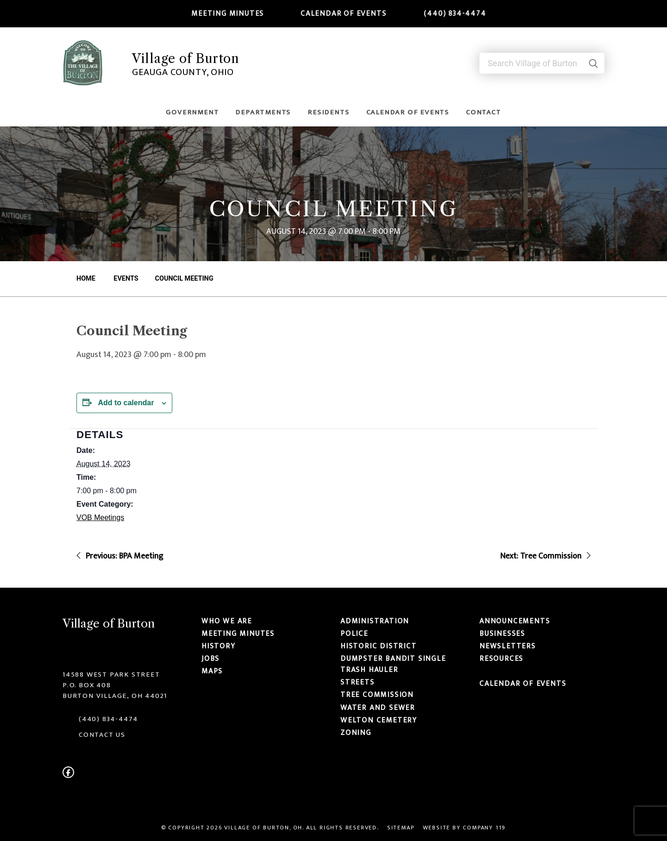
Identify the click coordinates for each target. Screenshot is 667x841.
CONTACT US (102, 735)
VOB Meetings (100, 517)
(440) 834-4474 (449, 13)
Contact (483, 112)
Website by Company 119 (464, 828)
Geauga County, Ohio (183, 71)
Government (192, 112)
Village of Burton (185, 58)
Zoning (355, 733)
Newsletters (507, 646)
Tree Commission (377, 695)
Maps (212, 671)
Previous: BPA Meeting (119, 556)
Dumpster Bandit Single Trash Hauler (393, 664)
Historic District (378, 646)
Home (85, 278)
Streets (357, 682)
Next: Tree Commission (545, 556)
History (218, 646)
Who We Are (226, 621)
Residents (328, 112)
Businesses (502, 634)
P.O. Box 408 (87, 685)
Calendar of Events (337, 13)
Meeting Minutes (222, 13)
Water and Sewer (377, 708)
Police (354, 634)
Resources (501, 659)
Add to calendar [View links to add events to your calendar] (126, 403)
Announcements (514, 621)
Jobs (210, 659)
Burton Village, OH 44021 (115, 696)
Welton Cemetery (378, 720)
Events (125, 278)
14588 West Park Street (111, 674)
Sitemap (401, 828)
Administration (374, 621)
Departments (263, 112)
